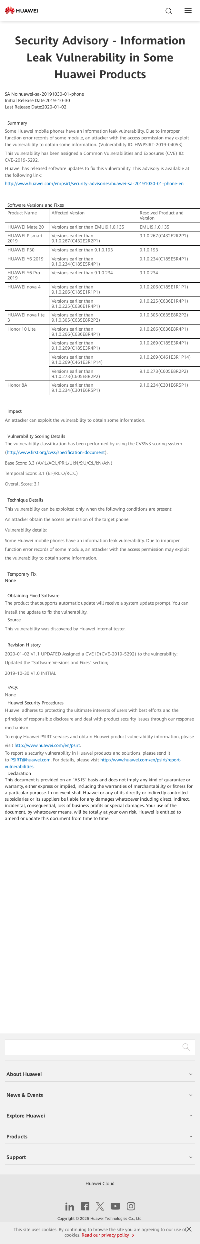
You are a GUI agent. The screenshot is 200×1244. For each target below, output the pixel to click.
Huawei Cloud (100, 1183)
